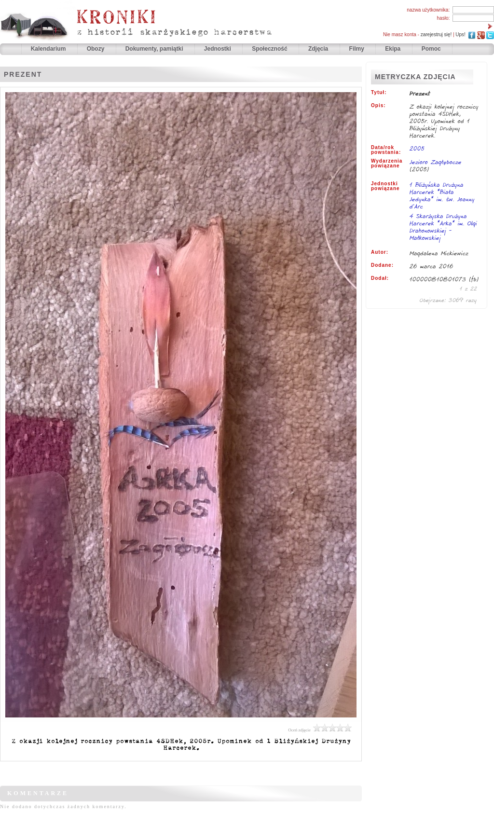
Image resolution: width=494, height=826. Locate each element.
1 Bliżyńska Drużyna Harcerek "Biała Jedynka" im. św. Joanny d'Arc (442, 196)
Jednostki (218, 48)
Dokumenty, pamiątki (155, 48)
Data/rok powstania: (386, 150)
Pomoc (431, 48)
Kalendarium (49, 48)
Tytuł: (378, 92)
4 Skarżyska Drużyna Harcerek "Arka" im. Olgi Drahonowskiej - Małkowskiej (443, 227)
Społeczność (270, 48)
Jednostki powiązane (385, 186)
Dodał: (380, 278)
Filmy (356, 48)
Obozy (96, 48)
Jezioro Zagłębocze (436, 162)
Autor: (379, 252)
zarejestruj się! (436, 34)
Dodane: (382, 265)
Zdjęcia (319, 48)
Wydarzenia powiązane (386, 163)
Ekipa (392, 48)
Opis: (378, 105)
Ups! (460, 34)
